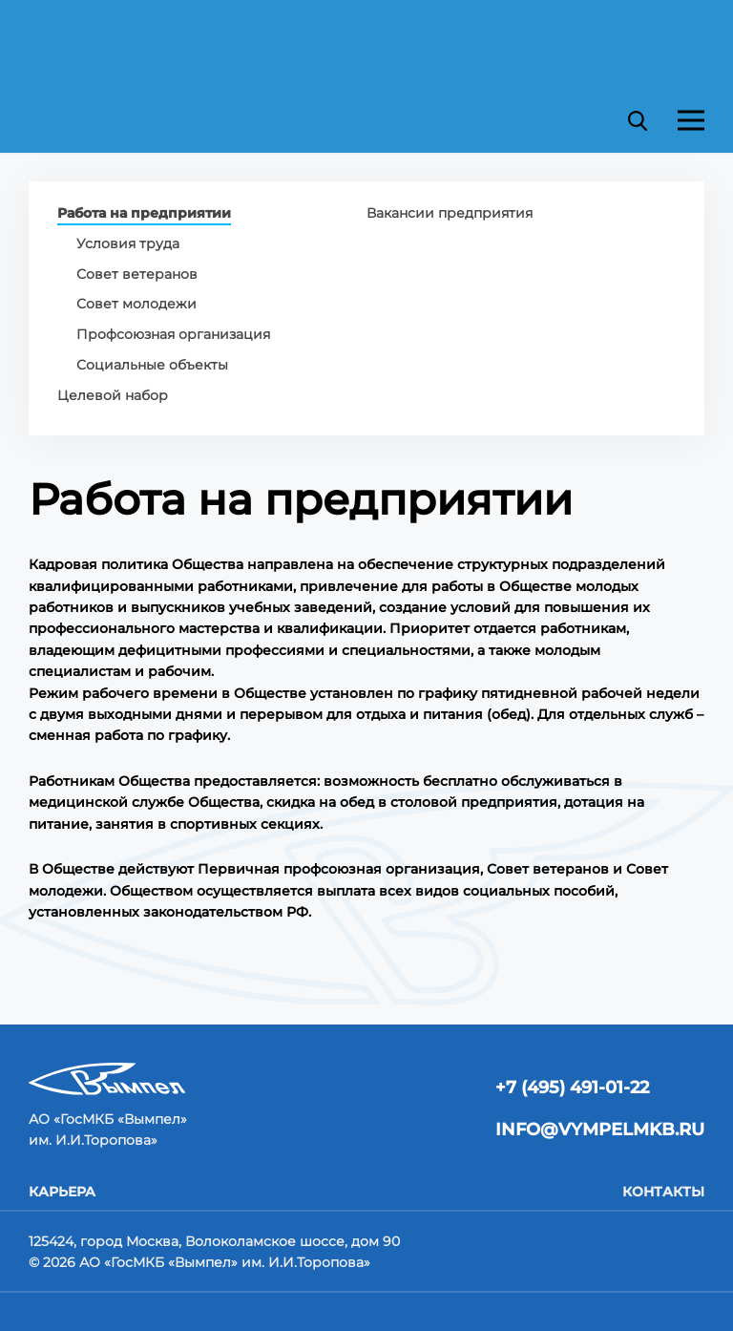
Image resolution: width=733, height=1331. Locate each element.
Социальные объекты (152, 364)
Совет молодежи (136, 303)
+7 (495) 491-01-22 (572, 1087)
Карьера (62, 1191)
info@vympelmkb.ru (599, 1129)
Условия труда (127, 243)
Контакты (663, 1191)
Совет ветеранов (137, 274)
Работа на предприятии (144, 213)
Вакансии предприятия (449, 213)
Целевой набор (112, 395)
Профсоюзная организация (173, 334)
